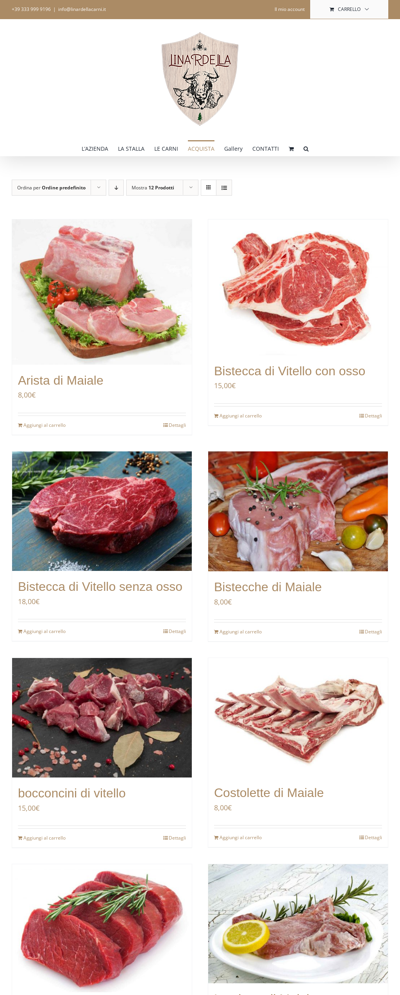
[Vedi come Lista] (224, 187)
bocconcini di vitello (72, 793)
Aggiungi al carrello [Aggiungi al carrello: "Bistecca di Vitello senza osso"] (44, 631)
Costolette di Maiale (269, 793)
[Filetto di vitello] (102, 928)
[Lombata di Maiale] (298, 923)
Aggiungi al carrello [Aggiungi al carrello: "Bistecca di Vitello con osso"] (241, 415)
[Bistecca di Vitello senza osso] (102, 511)
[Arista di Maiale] (102, 292)
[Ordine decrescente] (116, 188)
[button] (306, 148)
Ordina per (51, 187)
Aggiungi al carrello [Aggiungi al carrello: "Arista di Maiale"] (44, 425)
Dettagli (177, 425)
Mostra (153, 187)
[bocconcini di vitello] (102, 717)
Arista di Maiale (61, 380)
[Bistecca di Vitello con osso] (298, 287)
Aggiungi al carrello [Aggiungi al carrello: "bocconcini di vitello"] (44, 838)
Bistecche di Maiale (268, 587)
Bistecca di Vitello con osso (289, 371)
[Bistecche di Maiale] (298, 511)
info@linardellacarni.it (82, 9)
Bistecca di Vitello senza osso (100, 587)
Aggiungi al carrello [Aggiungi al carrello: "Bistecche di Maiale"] (241, 631)
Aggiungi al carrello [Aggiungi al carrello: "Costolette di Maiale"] (241, 837)
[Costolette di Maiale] (298, 717)
